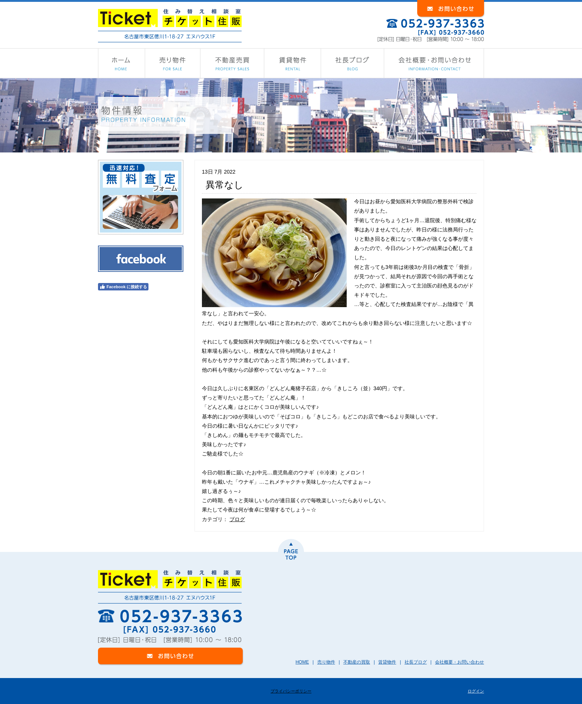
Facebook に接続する (123, 287)
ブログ (237, 519)
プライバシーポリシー (291, 691)
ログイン (476, 691)
